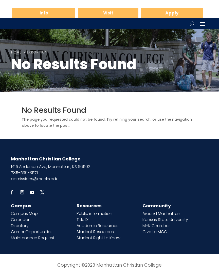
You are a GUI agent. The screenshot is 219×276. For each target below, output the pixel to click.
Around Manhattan (161, 213)
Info (44, 13)
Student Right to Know (98, 238)
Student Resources (95, 232)
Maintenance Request (32, 238)
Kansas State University (165, 220)
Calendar (20, 220)
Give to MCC (154, 232)
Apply (172, 13)
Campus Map (24, 213)
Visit (108, 13)
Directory (20, 226)
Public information (94, 213)
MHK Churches (156, 226)
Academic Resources (97, 226)
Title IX (82, 220)
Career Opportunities (31, 232)
